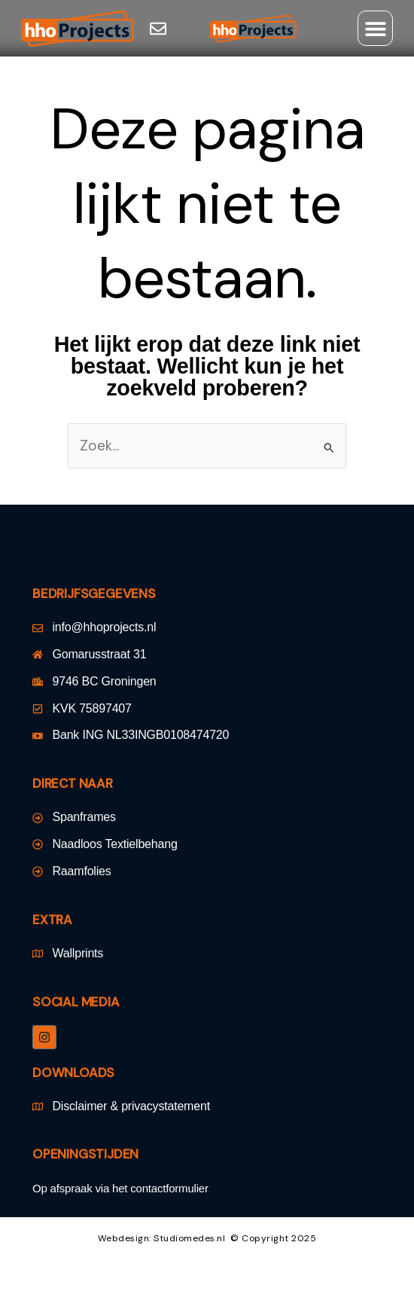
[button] (375, 28)
